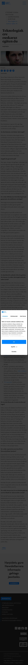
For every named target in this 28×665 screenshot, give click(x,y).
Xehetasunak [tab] (14, 316)
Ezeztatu (14, 351)
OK (14, 341)
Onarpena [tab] (5, 316)
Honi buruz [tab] (23, 316)
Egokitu (14, 346)
